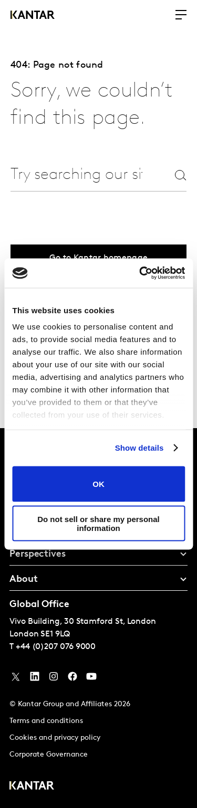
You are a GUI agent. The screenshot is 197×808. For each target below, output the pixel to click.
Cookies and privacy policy (54, 738)
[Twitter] (15, 679)
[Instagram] (53, 679)
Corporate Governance (48, 755)
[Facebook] (72, 679)
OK (98, 484)
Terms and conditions (46, 721)
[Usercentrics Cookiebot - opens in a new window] (140, 273)
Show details (139, 447)
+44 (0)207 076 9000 (56, 647)
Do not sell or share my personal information (98, 524)
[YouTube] (34, 679)
